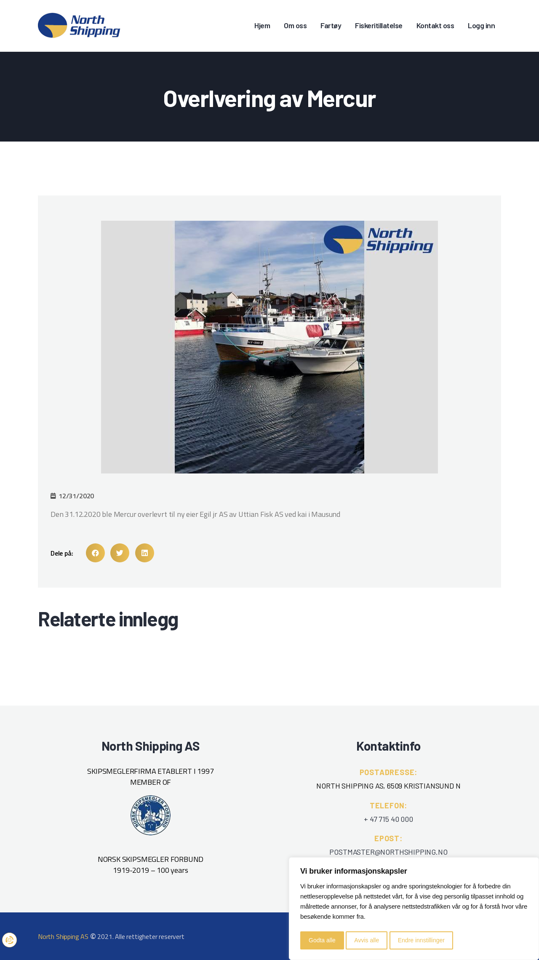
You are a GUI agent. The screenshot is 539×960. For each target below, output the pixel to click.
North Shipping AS (63, 936)
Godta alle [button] (322, 940)
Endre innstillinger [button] (421, 940)
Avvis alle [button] (366, 940)
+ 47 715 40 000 (388, 819)
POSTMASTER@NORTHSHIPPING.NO (388, 851)
